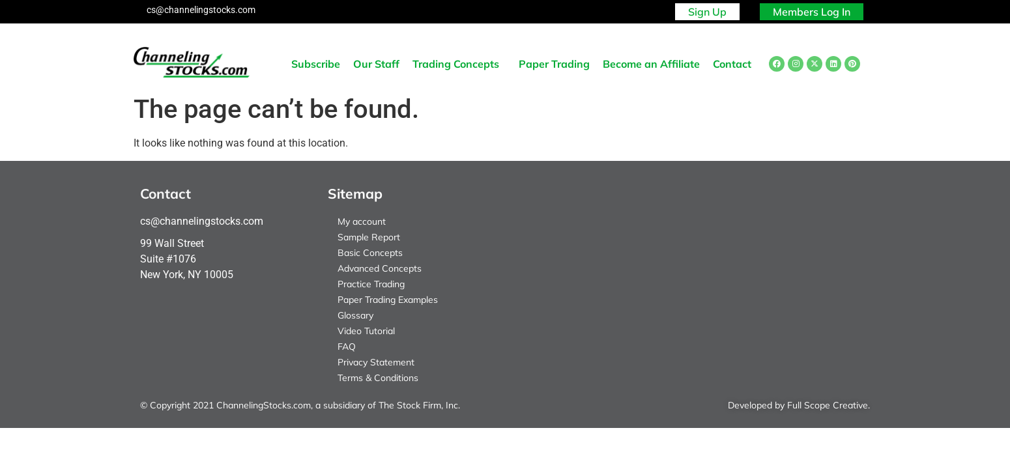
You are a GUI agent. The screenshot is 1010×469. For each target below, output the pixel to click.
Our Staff (376, 63)
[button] (459, 64)
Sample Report (369, 237)
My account (362, 221)
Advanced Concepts (380, 268)
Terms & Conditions (378, 378)
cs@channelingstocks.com (201, 10)
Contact (732, 63)
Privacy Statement (376, 362)
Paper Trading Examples (388, 300)
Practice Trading (371, 284)
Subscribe (315, 63)
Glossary (355, 315)
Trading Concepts (455, 63)
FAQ (347, 346)
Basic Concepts (370, 253)
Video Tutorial (366, 331)
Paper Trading (554, 63)
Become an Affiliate (651, 63)
